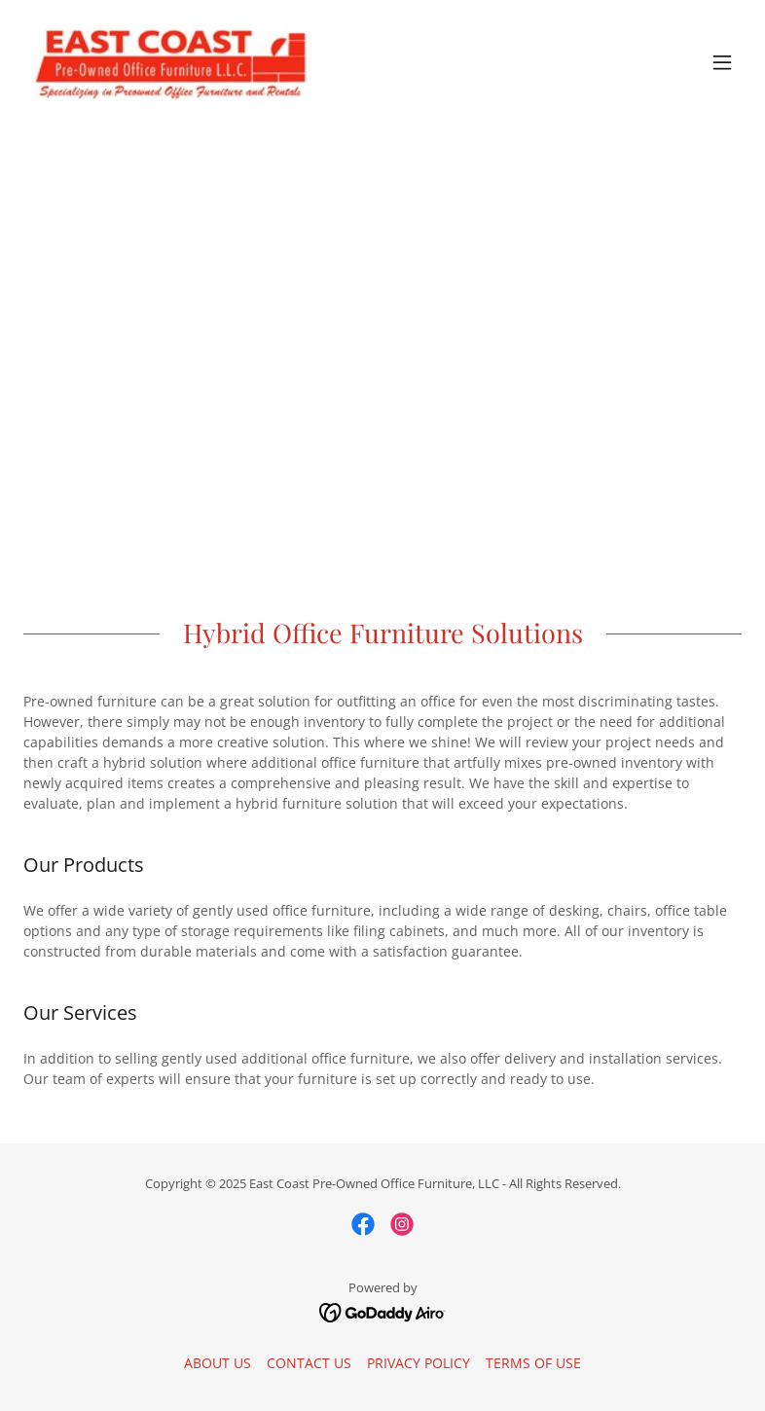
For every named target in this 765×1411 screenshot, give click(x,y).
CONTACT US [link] (309, 1363)
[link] (170, 62)
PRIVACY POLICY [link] (418, 1363)
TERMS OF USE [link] (533, 1363)
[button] (722, 62)
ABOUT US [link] (217, 1363)
